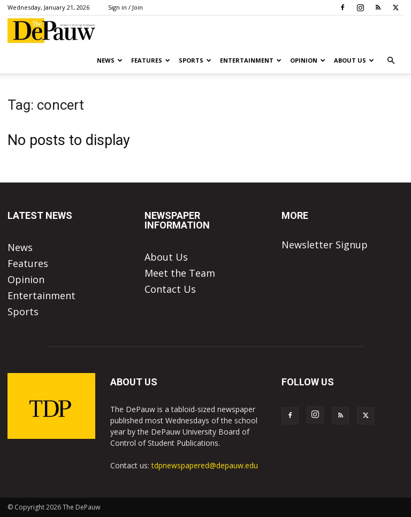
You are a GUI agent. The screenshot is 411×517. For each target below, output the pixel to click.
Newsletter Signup (324, 244)
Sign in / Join (125, 7)
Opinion (307, 60)
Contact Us (170, 289)
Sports (195, 60)
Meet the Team (179, 273)
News (110, 60)
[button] (391, 60)
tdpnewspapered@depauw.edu (204, 465)
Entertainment (250, 60)
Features (150, 60)
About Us (354, 60)
